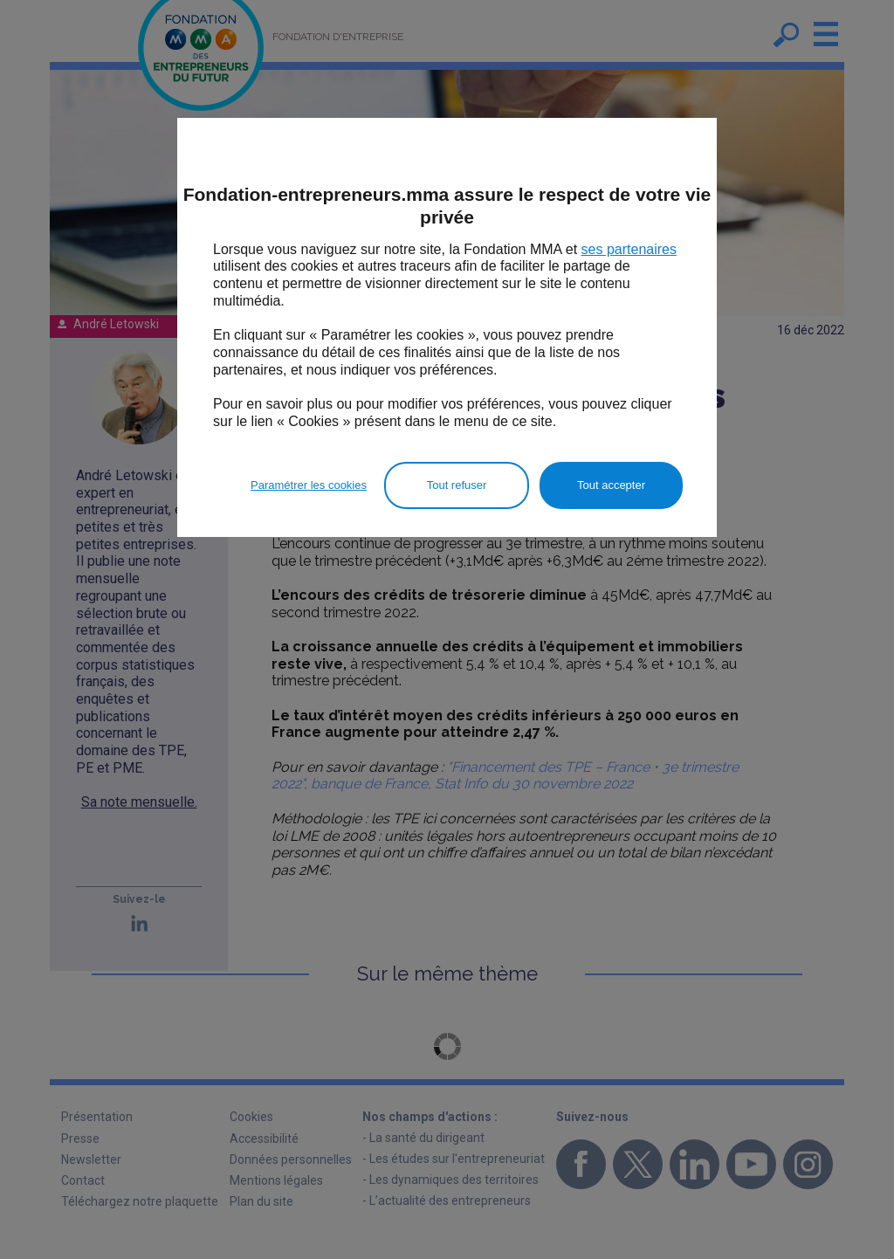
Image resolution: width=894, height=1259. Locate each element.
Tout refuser (457, 485)
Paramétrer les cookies (309, 485)
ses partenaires (629, 249)
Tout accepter (611, 485)
